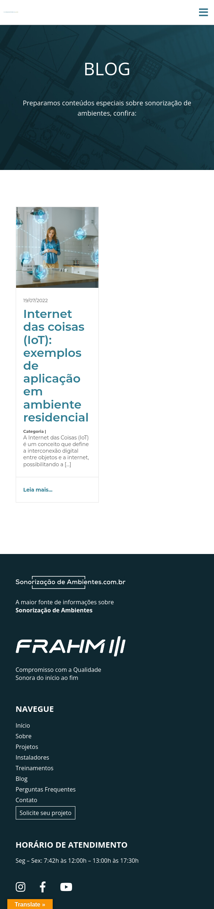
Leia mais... (38, 489)
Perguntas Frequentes (46, 789)
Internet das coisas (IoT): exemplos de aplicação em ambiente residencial (56, 365)
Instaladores (32, 757)
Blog (22, 779)
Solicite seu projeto (46, 813)
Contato (26, 800)
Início (23, 725)
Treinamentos (35, 768)
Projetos (27, 747)
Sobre (24, 736)
